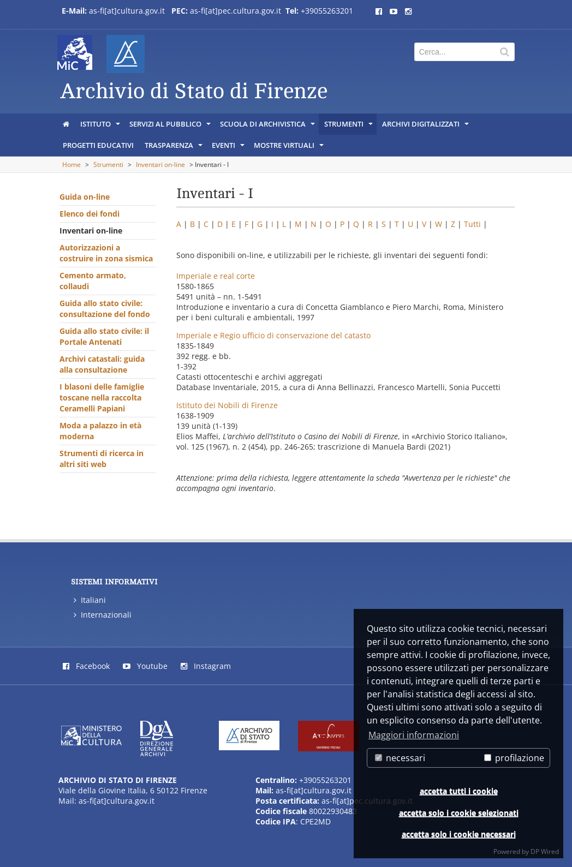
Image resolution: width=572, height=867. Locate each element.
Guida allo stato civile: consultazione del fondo (104, 308)
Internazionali (103, 614)
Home (71, 164)
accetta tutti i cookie (459, 791)
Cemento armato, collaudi (92, 280)
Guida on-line (84, 197)
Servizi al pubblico (170, 126)
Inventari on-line (160, 164)
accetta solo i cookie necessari (459, 834)
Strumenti (349, 126)
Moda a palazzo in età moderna (100, 430)
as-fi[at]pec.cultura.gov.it (235, 10)
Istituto (101, 126)
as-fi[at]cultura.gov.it (127, 10)
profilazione (514, 758)
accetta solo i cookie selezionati (459, 813)
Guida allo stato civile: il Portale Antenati (104, 336)
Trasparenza (174, 148)
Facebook (86, 666)
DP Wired (545, 851)
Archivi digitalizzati (426, 126)
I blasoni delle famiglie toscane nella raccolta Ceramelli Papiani (101, 397)
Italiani (90, 600)
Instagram (206, 666)
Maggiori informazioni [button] (413, 735)
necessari (400, 758)
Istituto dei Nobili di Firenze (227, 405)
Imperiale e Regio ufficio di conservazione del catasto (273, 335)
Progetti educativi (98, 145)
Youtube (145, 666)
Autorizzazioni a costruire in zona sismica (106, 253)
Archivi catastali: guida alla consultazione (102, 364)
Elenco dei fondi (89, 213)
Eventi (229, 148)
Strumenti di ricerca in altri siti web (101, 458)
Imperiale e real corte (215, 276)
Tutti (472, 224)
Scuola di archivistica (268, 126)
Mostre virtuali (289, 148)
